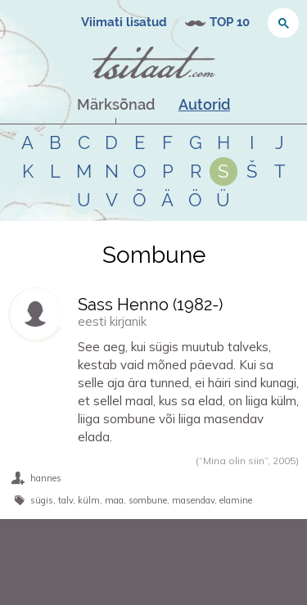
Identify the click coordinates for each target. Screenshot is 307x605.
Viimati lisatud (124, 22)
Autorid (204, 104)
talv (65, 500)
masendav (193, 500)
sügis (41, 500)
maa (114, 500)
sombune (148, 500)
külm (89, 500)
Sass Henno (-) (150, 304)
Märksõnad (116, 104)
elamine (235, 500)
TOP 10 (230, 22)
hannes (45, 478)
